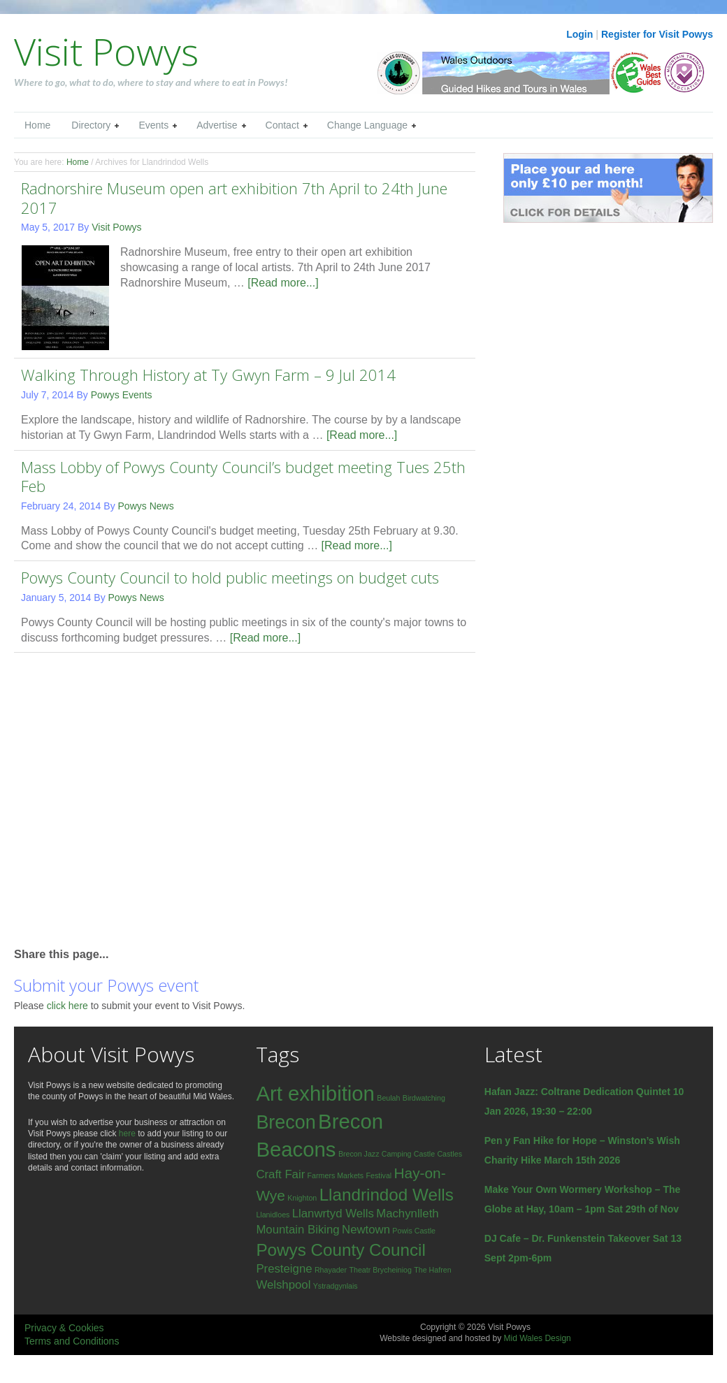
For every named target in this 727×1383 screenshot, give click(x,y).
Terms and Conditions (71, 1341)
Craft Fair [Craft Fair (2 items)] (280, 1174)
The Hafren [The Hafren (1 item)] (432, 1270)
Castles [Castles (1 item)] (449, 1154)
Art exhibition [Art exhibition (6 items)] (315, 1093)
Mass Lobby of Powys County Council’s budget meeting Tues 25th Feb (243, 476)
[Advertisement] (131, 798)
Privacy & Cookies (64, 1327)
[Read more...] (282, 283)
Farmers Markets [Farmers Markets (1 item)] (336, 1175)
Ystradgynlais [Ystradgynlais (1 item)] (335, 1286)
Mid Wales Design (536, 1338)
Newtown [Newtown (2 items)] (366, 1229)
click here (69, 1005)
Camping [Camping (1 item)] (397, 1154)
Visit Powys (106, 51)
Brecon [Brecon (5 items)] (285, 1122)
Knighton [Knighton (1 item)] (302, 1198)
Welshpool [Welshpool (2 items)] (283, 1284)
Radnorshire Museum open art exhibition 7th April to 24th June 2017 (234, 198)
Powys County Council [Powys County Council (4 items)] (340, 1249)
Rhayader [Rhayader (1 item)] (331, 1270)
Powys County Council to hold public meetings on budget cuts (230, 577)
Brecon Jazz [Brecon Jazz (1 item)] (359, 1154)
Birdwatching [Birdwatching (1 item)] (424, 1098)
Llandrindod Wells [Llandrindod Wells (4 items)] (386, 1194)
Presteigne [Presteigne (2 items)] (284, 1268)
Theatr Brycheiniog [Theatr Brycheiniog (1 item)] (380, 1270)
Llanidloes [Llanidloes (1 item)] (272, 1214)
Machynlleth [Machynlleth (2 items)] (407, 1213)
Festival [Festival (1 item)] (378, 1175)
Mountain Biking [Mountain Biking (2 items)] (297, 1229)
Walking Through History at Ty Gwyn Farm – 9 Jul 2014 (208, 374)
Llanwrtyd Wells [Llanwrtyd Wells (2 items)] (333, 1213)
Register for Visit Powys (657, 34)
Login (579, 34)
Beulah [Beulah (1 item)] (388, 1098)
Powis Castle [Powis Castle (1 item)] (414, 1230)
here (127, 1133)
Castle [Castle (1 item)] (424, 1154)
